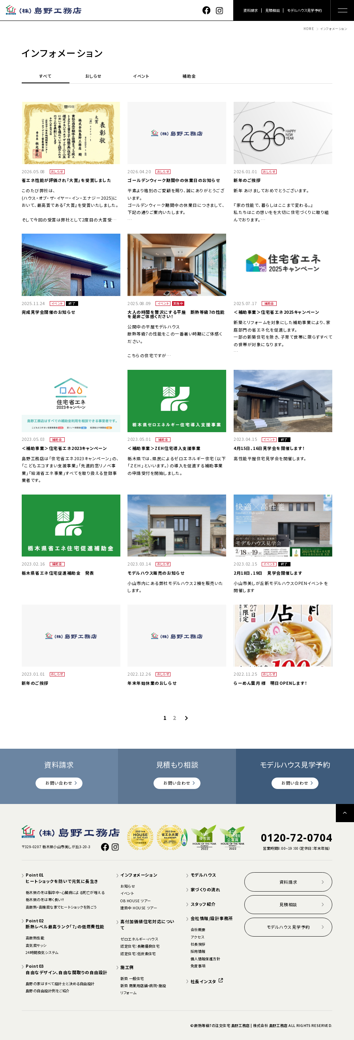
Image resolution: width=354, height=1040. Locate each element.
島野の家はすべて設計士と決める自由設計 (60, 983)
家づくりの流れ (206, 889)
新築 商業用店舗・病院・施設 (143, 985)
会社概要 (198, 929)
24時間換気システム (42, 952)
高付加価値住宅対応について (147, 924)
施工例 (127, 967)
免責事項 (198, 966)
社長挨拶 (198, 944)
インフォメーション (138, 875)
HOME (308, 28)
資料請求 (250, 10)
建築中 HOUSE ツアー (138, 908)
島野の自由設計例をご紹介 (48, 990)
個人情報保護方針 (206, 958)
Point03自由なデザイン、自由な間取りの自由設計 (67, 969)
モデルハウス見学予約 (304, 10)
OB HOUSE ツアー (135, 900)
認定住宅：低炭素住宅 (138, 953)
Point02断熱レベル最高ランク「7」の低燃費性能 (65, 924)
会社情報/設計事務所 (212, 918)
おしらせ (93, 76)
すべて (45, 76)
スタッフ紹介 (203, 904)
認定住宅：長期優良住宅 (139, 946)
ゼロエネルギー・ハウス (139, 939)
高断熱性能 (35, 938)
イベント (141, 76)
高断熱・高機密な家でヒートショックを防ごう (61, 907)
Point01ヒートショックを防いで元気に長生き (62, 878)
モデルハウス (203, 875)
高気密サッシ (36, 945)
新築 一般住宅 (132, 978)
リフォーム (128, 992)
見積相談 (272, 10)
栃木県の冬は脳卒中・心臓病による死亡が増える (65, 892)
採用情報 (198, 951)
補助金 (189, 76)
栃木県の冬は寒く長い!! (45, 899)
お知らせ (127, 886)
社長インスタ (207, 981)
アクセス (197, 937)
